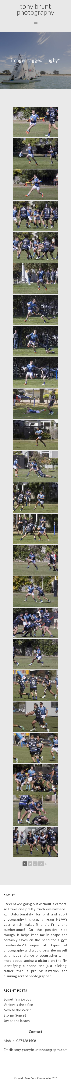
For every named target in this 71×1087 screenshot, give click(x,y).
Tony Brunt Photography (35, 9)
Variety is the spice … (20, 1004)
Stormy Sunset (15, 1015)
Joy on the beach (17, 1020)
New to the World (18, 1010)
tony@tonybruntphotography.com (40, 1049)
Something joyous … (19, 999)
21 (41, 863)
